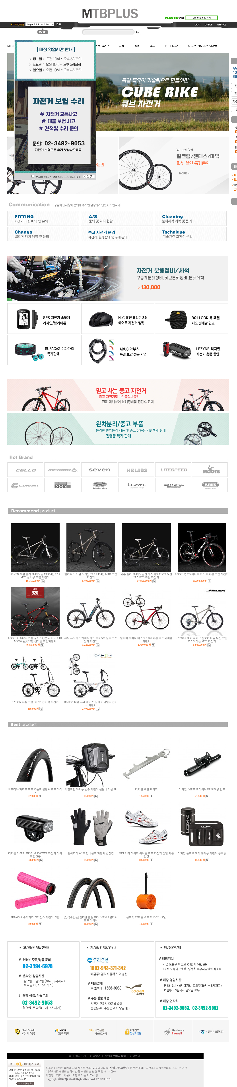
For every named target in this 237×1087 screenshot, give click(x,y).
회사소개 (80, 1056)
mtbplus (66, 1079)
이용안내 (135, 1056)
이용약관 (95, 1056)
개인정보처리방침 (69, 1071)
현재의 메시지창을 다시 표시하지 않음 (56, 176)
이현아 (112, 1071)
